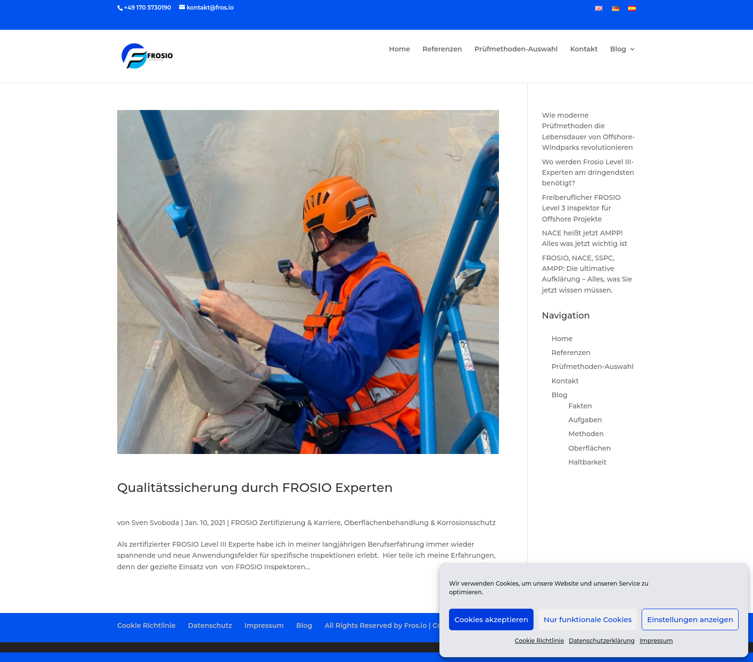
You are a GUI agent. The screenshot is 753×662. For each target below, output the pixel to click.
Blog (618, 49)
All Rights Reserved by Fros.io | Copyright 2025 (405, 625)
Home (399, 49)
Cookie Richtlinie (539, 640)
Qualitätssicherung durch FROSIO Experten (255, 487)
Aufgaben (585, 420)
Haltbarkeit (588, 462)
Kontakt (584, 49)
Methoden (586, 433)
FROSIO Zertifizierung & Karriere (286, 522)
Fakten (580, 406)
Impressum (656, 640)
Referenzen (442, 49)
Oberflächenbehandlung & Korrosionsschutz (420, 522)
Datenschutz (210, 625)
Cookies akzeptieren (491, 619)
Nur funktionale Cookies (588, 619)
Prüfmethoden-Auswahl (516, 49)
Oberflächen (590, 448)
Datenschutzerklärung (602, 640)
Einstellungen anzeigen (690, 619)
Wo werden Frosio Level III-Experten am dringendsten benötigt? (588, 173)
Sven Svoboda (155, 522)
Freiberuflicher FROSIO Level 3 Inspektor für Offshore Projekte (581, 208)
